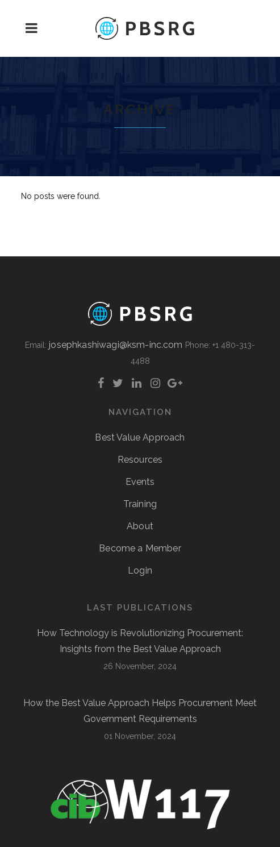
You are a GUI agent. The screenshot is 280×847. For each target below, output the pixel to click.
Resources (140, 459)
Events (140, 481)
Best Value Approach (140, 437)
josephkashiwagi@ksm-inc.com (115, 344)
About (140, 526)
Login (140, 570)
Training (140, 504)
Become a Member (140, 548)
